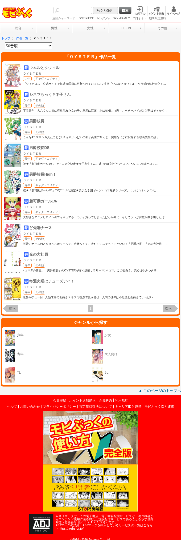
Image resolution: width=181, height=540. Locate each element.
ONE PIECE (86, 18)
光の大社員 (38, 254)
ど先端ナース (40, 228)
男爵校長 (36, 121)
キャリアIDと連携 (128, 406)
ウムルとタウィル (44, 68)
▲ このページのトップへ (160, 391)
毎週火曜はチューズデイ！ (51, 281)
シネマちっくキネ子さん (50, 95)
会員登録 (59, 400)
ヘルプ (12, 406)
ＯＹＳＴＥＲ (32, 73)
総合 (18, 28)
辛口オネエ (139, 18)
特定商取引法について (95, 406)
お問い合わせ (30, 406)
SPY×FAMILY (121, 18)
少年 (27, 78)
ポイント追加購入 (82, 400)
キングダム (103, 18)
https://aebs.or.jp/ (71, 528)
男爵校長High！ (43, 174)
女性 (90, 28)
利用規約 (121, 400)
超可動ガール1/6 (43, 201)
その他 (162, 28)
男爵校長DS (39, 148)
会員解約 (105, 400)
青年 (27, 105)
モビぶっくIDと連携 (159, 406)
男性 (54, 28)
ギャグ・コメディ (46, 78)
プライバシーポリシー (59, 406)
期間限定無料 (157, 18)
